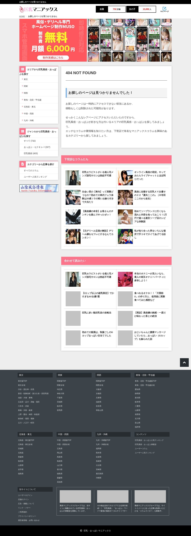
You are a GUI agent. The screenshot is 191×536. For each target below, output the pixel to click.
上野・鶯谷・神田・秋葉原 (29, 414)
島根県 (59, 461)
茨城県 (59, 402)
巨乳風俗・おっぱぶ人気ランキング (149, 440)
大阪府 (98, 389)
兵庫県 (98, 398)
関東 (25, 85)
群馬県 (59, 410)
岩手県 (20, 469)
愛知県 (137, 389)
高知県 (59, 482)
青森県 (20, 457)
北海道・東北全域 (25, 444)
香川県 (59, 469)
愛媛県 (59, 478)
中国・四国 (28, 113)
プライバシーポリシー (27, 516)
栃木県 (59, 406)
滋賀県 (98, 402)
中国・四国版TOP (64, 440)
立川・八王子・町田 (26, 423)
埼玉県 (59, 389)
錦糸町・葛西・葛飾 (26, 419)
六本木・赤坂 (23, 406)
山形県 (20, 465)
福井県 (137, 427)
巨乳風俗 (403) (31, 153)
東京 (25, 79)
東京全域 (21, 385)
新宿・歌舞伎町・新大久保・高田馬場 (33, 393)
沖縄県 (98, 478)
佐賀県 (98, 457)
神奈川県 (60, 393)
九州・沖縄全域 (102, 444)
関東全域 (60, 385)
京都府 (98, 393)
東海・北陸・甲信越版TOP (145, 381)
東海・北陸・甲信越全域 (145, 385)
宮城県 (20, 449)
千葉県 (59, 398)
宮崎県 (98, 469)
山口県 (59, 465)
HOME (22, 16)
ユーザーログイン (25, 495)
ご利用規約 (22, 512)
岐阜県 (137, 402)
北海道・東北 (29, 106)
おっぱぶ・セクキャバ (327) (37, 147)
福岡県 (98, 449)
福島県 (20, 474)
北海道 (20, 453)
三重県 (137, 406)
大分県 (98, 465)
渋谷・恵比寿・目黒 (26, 389)
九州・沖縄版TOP (103, 440)
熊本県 (98, 453)
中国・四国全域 (63, 444)
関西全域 (99, 385)
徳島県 (59, 474)
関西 (25, 92)
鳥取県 (59, 457)
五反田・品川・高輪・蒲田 (29, 402)
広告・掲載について (26, 504)
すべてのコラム (31, 170)
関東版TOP (61, 381)
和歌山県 (99, 410)
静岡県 (137, 393)
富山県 (137, 423)
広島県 (59, 449)
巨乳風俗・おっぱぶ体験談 (145, 444)
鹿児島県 (99, 474)
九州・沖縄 (28, 120)
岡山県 (59, 453)
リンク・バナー (24, 508)
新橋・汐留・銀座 (25, 410)
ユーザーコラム (141, 449)
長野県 (137, 414)
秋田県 (20, 461)
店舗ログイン (23, 499)
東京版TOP (22, 381)
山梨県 (137, 410)
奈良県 (98, 406)
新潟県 (137, 398)
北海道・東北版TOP (26, 440)
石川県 (137, 419)
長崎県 (98, 461)
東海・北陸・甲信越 (31, 99)
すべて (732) (30, 141)
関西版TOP (100, 381)
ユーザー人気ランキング (35, 177)
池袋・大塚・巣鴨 (25, 398)
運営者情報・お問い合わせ (29, 520)
